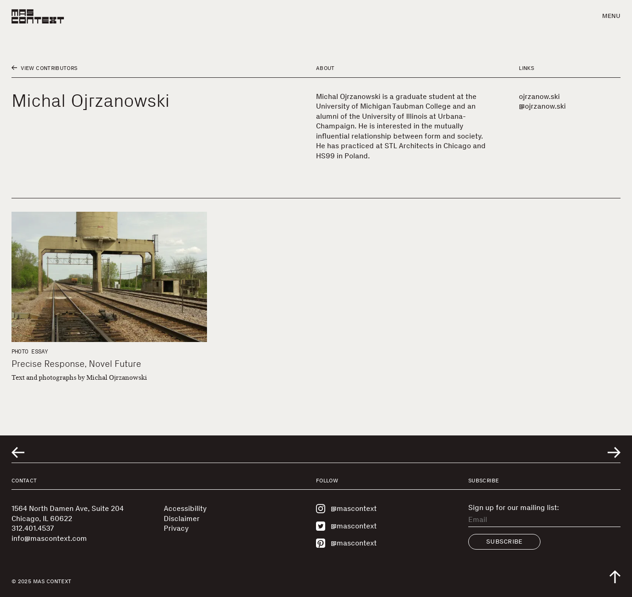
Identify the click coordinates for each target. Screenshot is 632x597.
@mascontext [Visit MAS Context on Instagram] (346, 508)
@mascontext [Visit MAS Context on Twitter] (346, 526)
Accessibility (185, 508)
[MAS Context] (37, 16)
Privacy (176, 528)
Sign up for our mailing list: (513, 508)
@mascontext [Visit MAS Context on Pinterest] (346, 543)
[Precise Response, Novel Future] (109, 277)
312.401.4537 (32, 528)
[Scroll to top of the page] (615, 576)
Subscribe (504, 541)
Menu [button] (611, 16)
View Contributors (44, 68)
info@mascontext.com (49, 538)
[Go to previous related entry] (17, 452)
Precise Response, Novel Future (76, 363)
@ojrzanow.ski (542, 106)
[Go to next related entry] (614, 452)
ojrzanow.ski (539, 96)
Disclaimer (182, 518)
